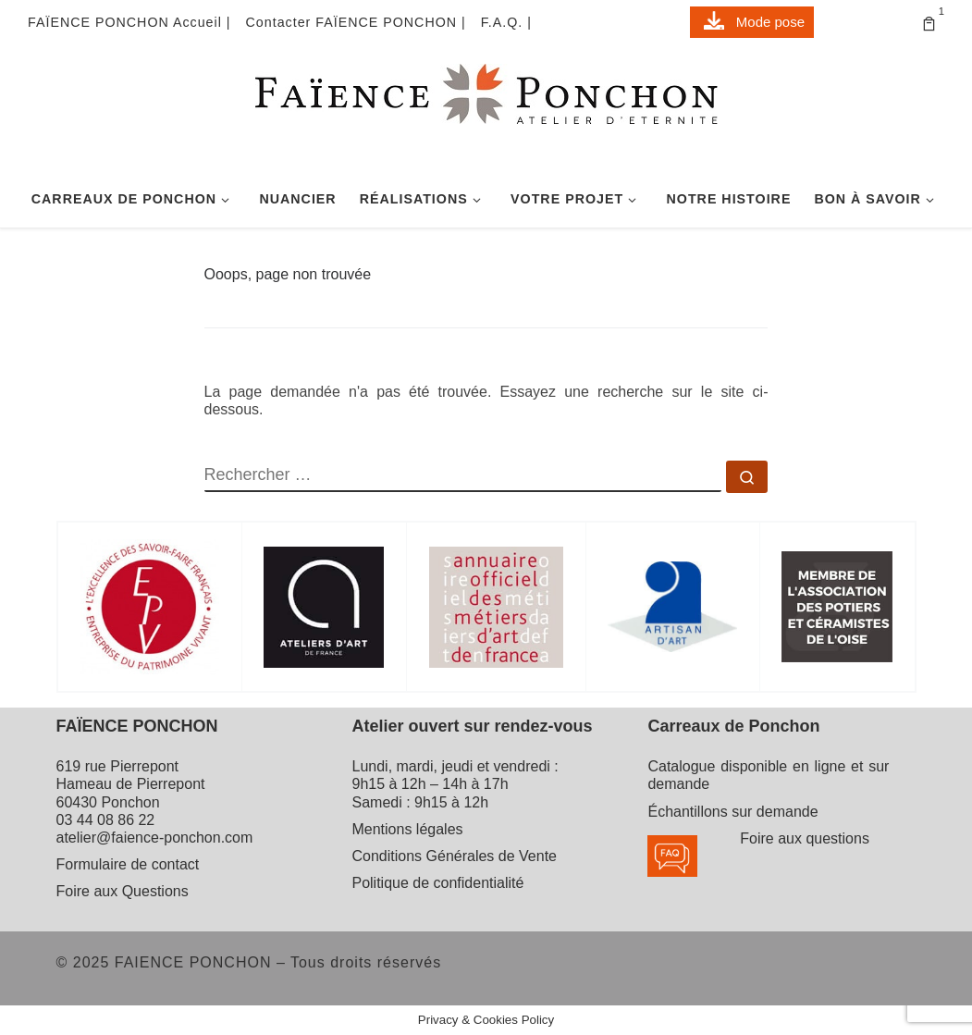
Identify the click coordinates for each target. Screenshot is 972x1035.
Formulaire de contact (128, 864)
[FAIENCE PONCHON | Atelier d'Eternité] (486, 113)
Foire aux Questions (122, 891)
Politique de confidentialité (437, 883)
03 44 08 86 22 (105, 820)
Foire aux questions (804, 838)
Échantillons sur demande (732, 811)
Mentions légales (406, 829)
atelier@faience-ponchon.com (154, 837)
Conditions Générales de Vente (453, 856)
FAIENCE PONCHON (193, 962)
